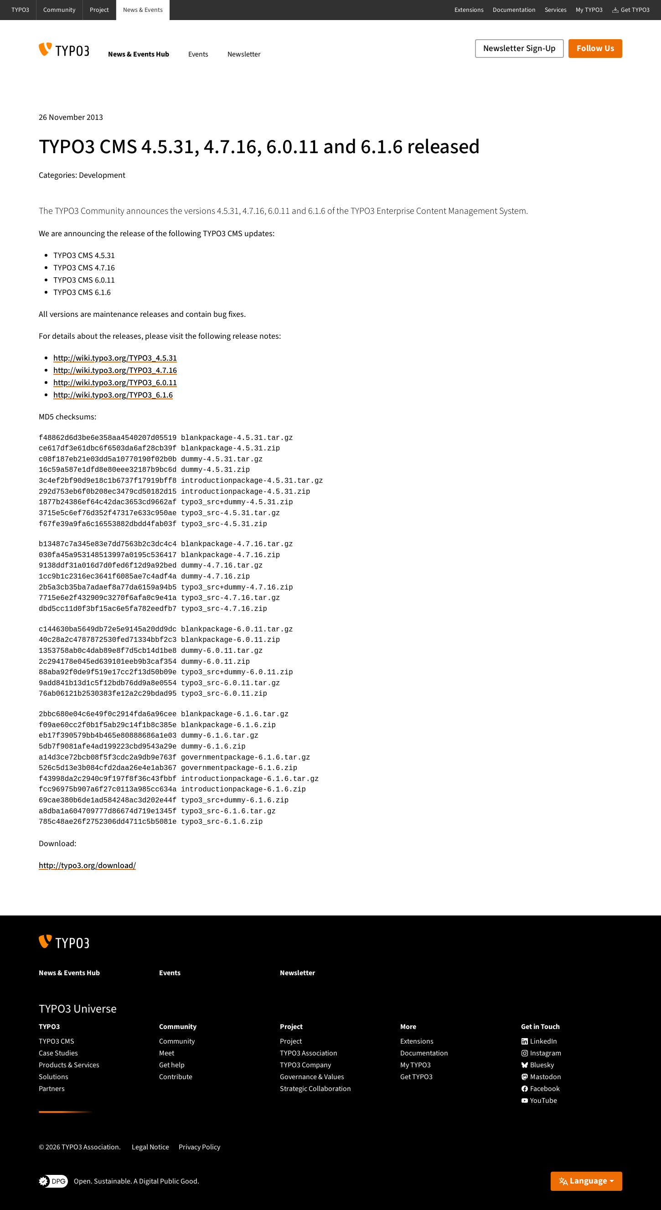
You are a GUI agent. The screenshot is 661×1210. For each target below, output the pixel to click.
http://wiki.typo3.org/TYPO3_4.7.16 (115, 370)
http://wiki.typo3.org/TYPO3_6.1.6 (113, 395)
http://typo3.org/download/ (87, 865)
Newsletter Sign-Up (519, 48)
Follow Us (595, 48)
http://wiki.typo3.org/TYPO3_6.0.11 (115, 382)
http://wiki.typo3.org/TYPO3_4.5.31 (115, 358)
